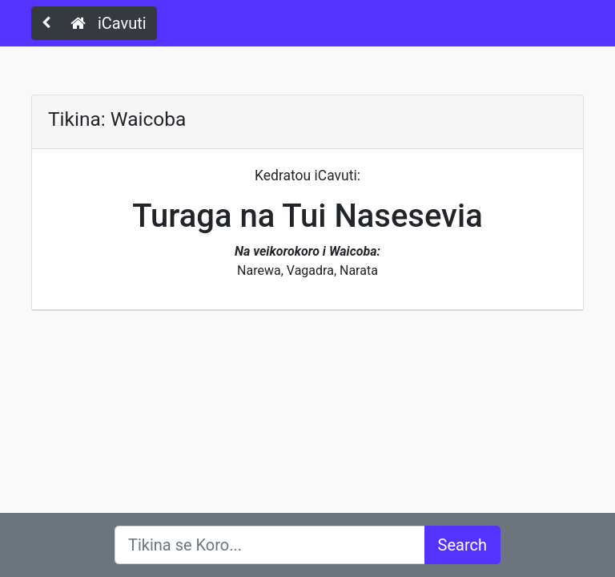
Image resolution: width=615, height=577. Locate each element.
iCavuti (108, 23)
